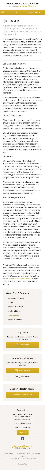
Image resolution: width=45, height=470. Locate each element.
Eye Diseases (13, 315)
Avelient (33, 458)
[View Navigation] (3, 12)
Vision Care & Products (17, 293)
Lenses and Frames (16, 298)
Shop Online (22, 344)
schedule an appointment (20, 278)
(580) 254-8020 (25, 423)
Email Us (22, 433)
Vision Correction (15, 306)
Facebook (22, 438)
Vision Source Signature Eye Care (22, 446)
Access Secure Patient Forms (22, 395)
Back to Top (22, 464)
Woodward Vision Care (25, 454)
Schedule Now (22, 370)
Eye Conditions (14, 311)
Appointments (34, 12)
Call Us (15, 12)
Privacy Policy (14, 458)
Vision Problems (15, 319)
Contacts (11, 302)
